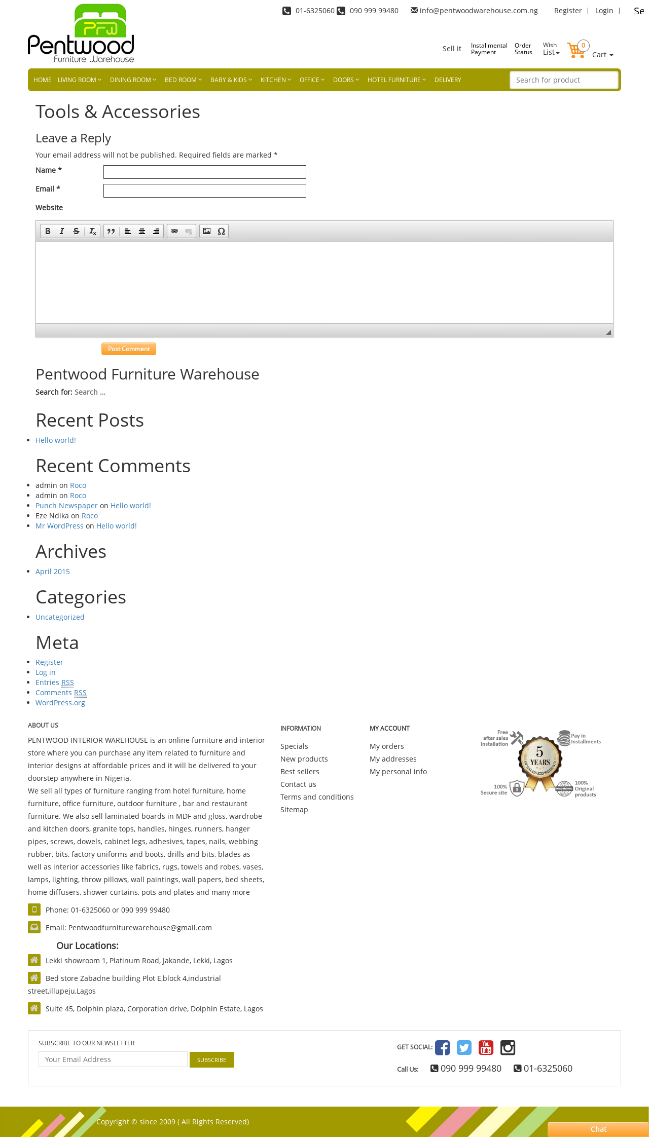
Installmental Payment (481, 48)
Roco (78, 485)
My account (390, 728)
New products (304, 759)
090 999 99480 (465, 1068)
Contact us (298, 784)
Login (604, 10)
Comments (61, 693)
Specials (294, 746)
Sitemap (294, 809)
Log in (45, 672)
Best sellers (299, 771)
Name (48, 170)
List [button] (551, 49)
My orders (387, 746)
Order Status (523, 48)
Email (47, 189)
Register (568, 10)
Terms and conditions (317, 797)
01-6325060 (543, 1068)
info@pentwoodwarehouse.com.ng (479, 10)
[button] (590, 42)
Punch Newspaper (66, 505)
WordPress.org (60, 702)
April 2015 (52, 571)
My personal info (398, 771)
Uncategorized (60, 617)
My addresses (393, 759)
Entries (54, 682)
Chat (598, 1129)
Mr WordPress (59, 525)
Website (49, 207)
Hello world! (55, 440)
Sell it (452, 48)
